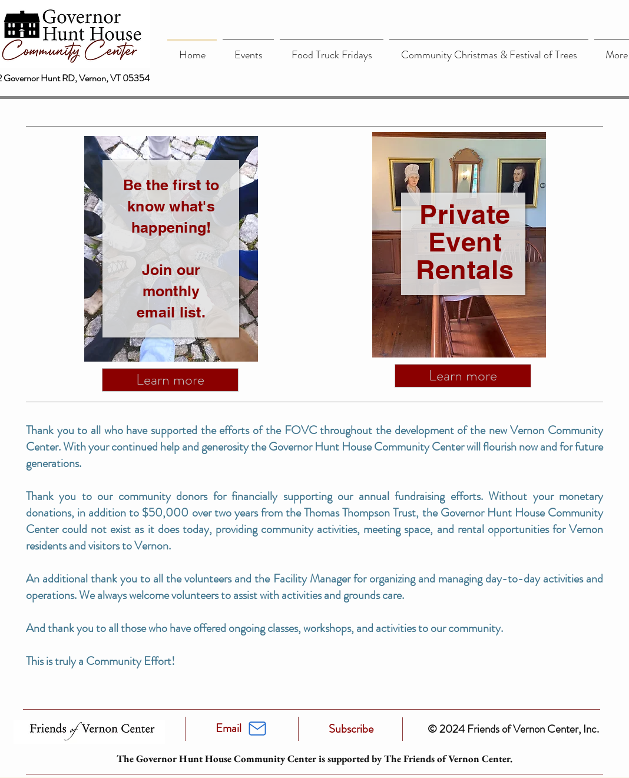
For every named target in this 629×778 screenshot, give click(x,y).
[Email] (228, 728)
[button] (248, 50)
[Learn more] (170, 380)
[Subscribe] (351, 729)
